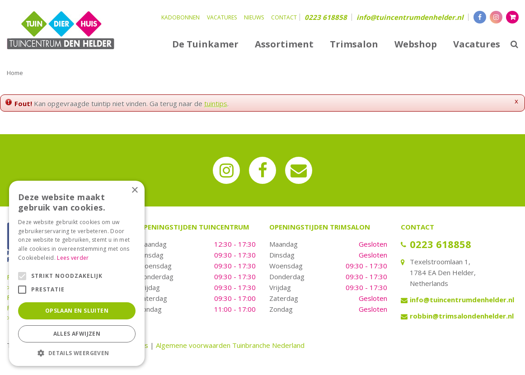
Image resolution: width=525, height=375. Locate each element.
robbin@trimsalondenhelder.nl (462, 315)
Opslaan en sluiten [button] (76, 310)
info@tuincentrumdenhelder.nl (410, 17)
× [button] (134, 190)
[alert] (77, 273)
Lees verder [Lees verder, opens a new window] (73, 258)
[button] (77, 352)
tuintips (215, 103)
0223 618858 (326, 17)
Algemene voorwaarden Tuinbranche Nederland (230, 345)
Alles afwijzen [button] (77, 334)
